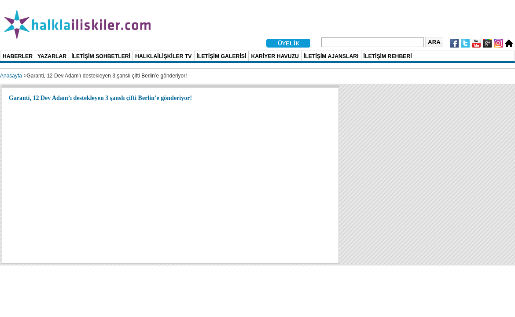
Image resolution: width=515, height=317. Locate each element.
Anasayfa (11, 76)
